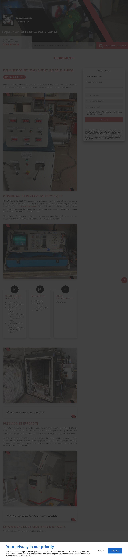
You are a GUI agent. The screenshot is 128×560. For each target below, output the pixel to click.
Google (19, 556)
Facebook (26, 556)
